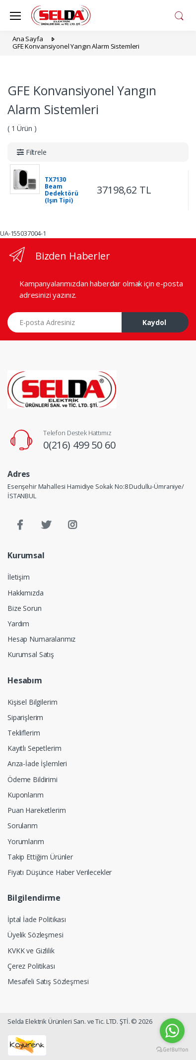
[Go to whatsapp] (172, 1030)
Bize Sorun (24, 608)
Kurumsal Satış (30, 654)
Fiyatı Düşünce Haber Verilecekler (59, 872)
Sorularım (22, 825)
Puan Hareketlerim (36, 810)
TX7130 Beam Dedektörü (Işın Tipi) (61, 190)
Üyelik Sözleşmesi (35, 934)
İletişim (18, 577)
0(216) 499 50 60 (79, 445)
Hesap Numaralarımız (41, 639)
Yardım (18, 623)
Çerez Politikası (31, 966)
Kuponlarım (25, 794)
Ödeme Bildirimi (32, 779)
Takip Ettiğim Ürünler (40, 856)
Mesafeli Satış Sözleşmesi (47, 981)
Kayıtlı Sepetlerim (34, 748)
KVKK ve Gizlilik (31, 950)
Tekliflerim (23, 732)
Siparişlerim (25, 717)
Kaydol (154, 322)
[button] (179, 14)
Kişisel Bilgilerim (32, 702)
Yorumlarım (25, 841)
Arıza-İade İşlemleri (37, 763)
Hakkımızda (25, 592)
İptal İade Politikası (36, 919)
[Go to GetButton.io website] (172, 1050)
